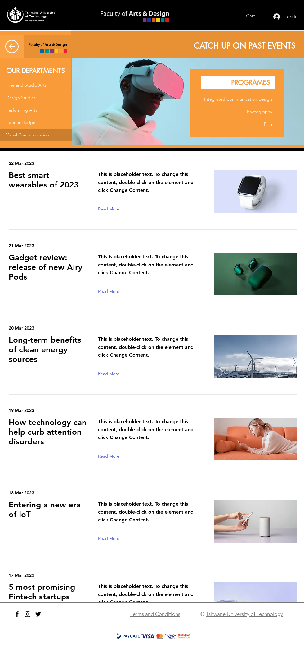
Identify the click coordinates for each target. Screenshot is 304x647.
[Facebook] (17, 614)
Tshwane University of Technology (244, 614)
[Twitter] (38, 614)
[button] (36, 85)
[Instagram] (27, 614)
